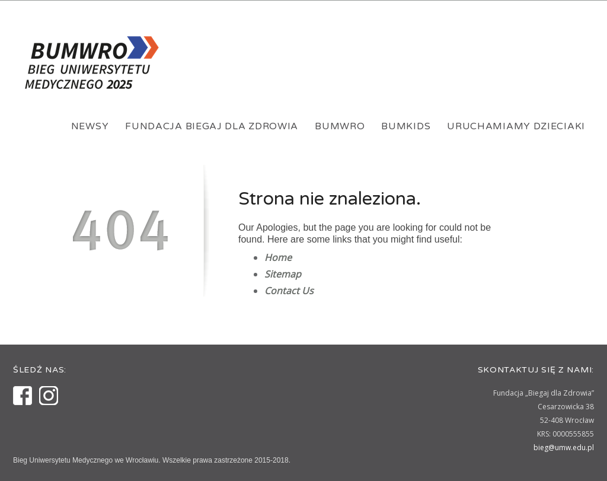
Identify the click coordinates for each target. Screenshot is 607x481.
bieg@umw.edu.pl (563, 447)
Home (278, 257)
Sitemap (282, 274)
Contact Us (289, 290)
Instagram (48, 395)
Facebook (22, 395)
